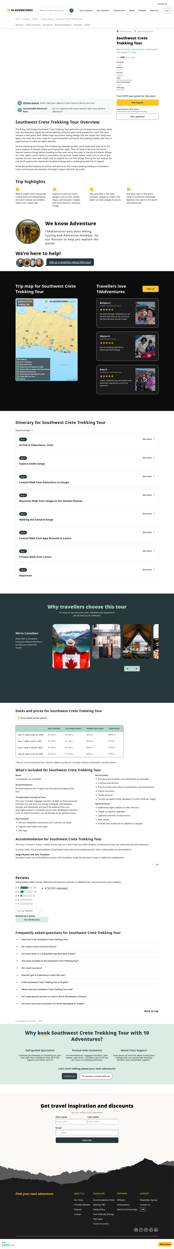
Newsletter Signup (148, 1200)
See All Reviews (32, 919)
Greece (35, 19)
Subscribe (87, 1140)
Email (59, 1128)
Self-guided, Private (124, 80)
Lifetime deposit (31, 103)
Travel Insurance (101, 1223)
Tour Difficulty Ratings (103, 1214)
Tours (18, 19)
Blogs (131, 10)
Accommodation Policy (104, 1200)
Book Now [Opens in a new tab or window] (165, 1244)
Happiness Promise (145, 31)
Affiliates (121, 1200)
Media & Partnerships (127, 1209)
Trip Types (98, 1219)
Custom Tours (119, 10)
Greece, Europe (126, 31)
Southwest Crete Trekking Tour (69, 19)
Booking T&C (99, 1204)
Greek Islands (47, 19)
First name (61, 1117)
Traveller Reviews (82, 1204)
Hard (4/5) (121, 90)
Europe (26, 19)
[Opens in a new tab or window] (136, 1230)
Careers (77, 1214)
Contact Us (145, 1204)
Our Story (78, 1200)
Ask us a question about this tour (70, 262)
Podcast (77, 1209)
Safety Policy (99, 1209)
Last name (93, 1117)
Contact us (162, 4)
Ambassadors (123, 1204)
